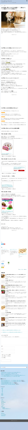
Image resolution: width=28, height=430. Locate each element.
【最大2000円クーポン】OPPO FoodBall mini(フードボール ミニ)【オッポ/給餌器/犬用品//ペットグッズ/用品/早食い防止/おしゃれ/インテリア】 (19, 168)
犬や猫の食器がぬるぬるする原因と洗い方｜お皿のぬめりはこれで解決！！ (22, 255)
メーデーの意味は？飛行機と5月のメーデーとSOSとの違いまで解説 (10, 376)
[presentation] (6, 361)
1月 (2, 392)
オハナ (2, 400)
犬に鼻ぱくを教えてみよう (4, 249)
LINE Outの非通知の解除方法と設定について (7, 382)
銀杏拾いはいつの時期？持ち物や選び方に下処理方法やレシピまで (11, 330)
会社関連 (2, 401)
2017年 (2, 394)
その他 (2, 399)
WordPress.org (3, 415)
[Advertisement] (14, 40)
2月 (2, 391)
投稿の (2, 413)
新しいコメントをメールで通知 (6, 354)
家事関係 (3, 407)
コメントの (3, 414)
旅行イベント (3, 404)
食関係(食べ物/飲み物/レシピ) (6, 408)
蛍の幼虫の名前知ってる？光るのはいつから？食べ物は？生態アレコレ (11, 372)
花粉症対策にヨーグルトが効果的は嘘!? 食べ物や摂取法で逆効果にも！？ (11, 332)
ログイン (2, 412)
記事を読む (6, 278)
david (25, 269)
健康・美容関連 (3, 402)
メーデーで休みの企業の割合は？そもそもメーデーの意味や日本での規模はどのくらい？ (13, 375)
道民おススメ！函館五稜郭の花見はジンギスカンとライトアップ (10, 374)
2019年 (2, 388)
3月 (2, 390)
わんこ (20, 269)
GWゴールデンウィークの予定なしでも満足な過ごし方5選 (9, 373)
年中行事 (2, 403)
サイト (2, 351)
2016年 (2, 395)
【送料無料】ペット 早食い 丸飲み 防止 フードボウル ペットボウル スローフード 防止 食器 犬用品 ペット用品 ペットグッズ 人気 (7, 212)
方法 (22, 269)
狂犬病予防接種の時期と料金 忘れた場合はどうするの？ (13, 285)
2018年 (2, 393)
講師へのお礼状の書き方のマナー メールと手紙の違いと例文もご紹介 (11, 380)
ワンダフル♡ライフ (6, 1)
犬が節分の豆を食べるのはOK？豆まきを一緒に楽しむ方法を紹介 (15, 323)
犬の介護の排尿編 (8, 312)
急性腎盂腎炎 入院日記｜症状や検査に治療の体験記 (8, 384)
